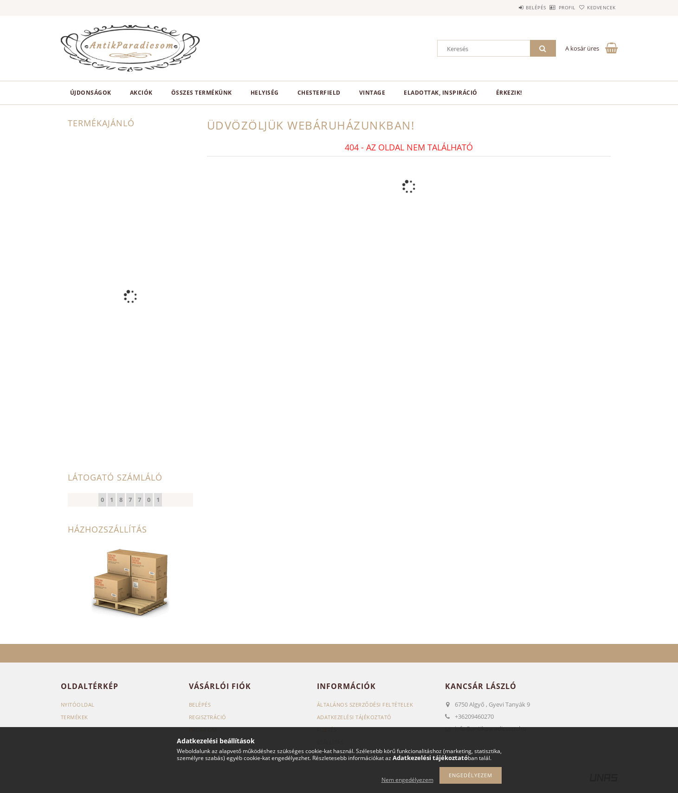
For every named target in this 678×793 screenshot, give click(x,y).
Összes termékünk (201, 93)
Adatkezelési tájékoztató (354, 717)
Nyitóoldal (78, 704)
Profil (551, 7)
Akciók (141, 93)
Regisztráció (207, 717)
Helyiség (265, 93)
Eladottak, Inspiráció (441, 93)
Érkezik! (509, 93)
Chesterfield (319, 93)
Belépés (510, 7)
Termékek (74, 717)
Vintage (372, 93)
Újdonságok (90, 93)
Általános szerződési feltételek (365, 704)
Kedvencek (596, 7)
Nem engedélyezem (407, 780)
